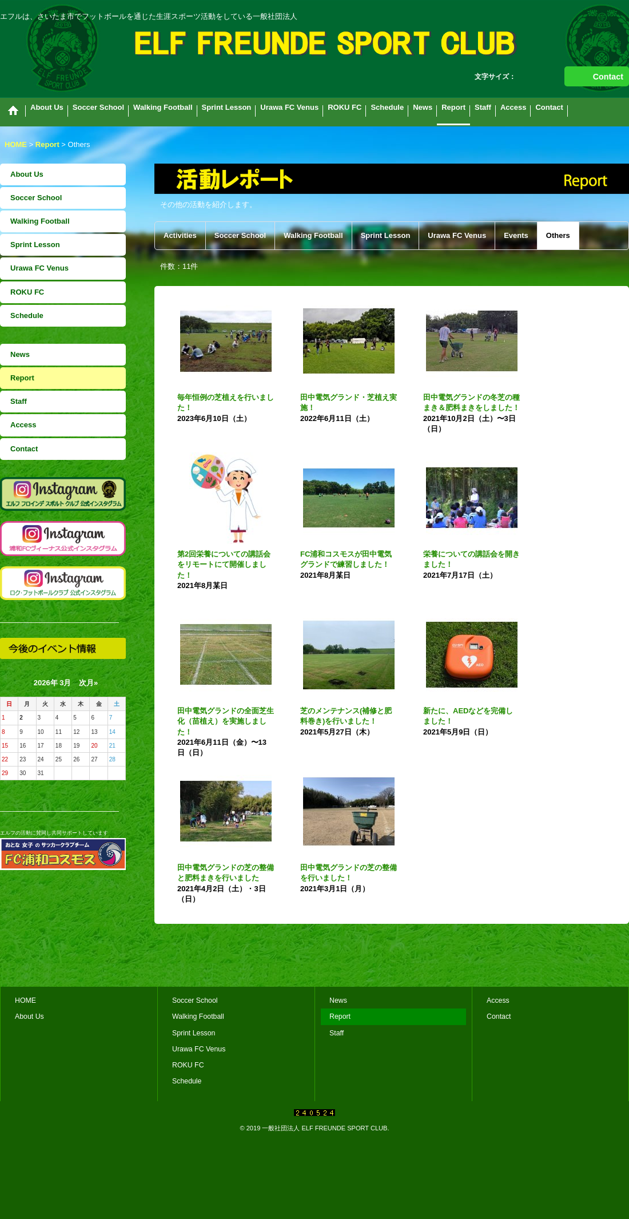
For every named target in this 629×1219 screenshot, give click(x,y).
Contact (608, 76)
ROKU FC (27, 292)
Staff (18, 401)
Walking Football (40, 221)
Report (22, 378)
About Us (26, 174)
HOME (25, 1000)
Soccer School (36, 197)
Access (23, 424)
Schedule (26, 315)
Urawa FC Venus (39, 268)
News (20, 354)
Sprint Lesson (35, 244)
